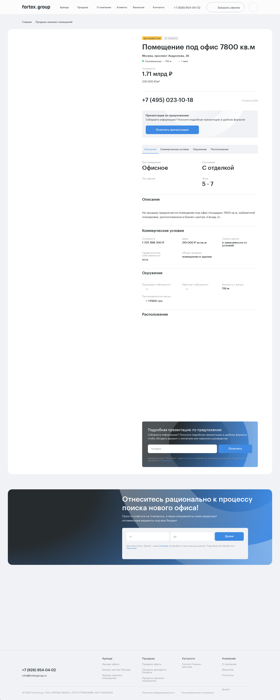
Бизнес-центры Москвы (116, 669)
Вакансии (139, 7)
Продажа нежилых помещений (153, 679)
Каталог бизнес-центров (192, 665)
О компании (103, 7)
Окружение (200, 150)
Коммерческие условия (175, 150)
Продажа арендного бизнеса (154, 671)
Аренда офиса (110, 664)
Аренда (65, 7)
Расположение (219, 150)
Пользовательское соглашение (198, 692)
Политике (166, 461)
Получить (235, 450)
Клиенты (121, 7)
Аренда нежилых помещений (112, 676)
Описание (150, 150)
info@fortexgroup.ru (34, 675)
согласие (188, 459)
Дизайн (229, 691)
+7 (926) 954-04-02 (39, 670)
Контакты (158, 7)
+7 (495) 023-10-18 (167, 101)
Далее (229, 621)
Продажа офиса (151, 664)
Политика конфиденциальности (158, 692)
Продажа (84, 7)
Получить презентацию (172, 131)
